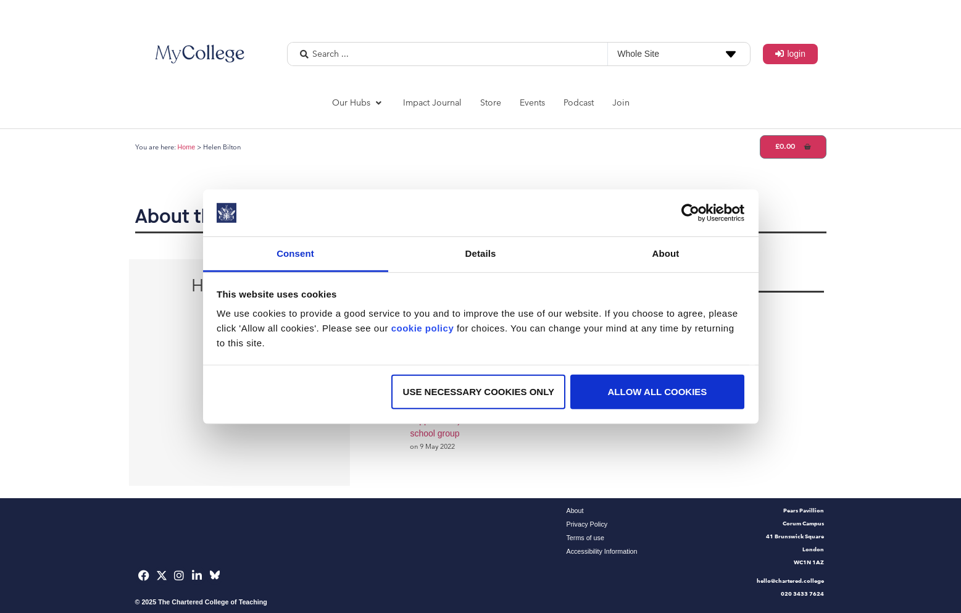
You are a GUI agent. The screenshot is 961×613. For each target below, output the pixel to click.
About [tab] (666, 253)
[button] (358, 102)
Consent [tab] (295, 253)
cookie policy (422, 328)
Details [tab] (480, 253)
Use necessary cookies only (478, 391)
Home (187, 147)
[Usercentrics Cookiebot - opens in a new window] (690, 213)
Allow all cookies (657, 391)
